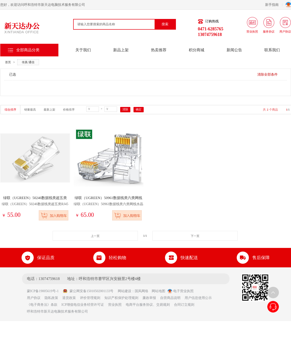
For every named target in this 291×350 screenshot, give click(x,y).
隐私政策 (51, 298)
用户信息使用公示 (198, 298)
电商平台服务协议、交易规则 (148, 304)
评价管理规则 (90, 298)
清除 (125, 109)
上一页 (95, 236)
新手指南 (273, 5)
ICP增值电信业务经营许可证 (83, 304)
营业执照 (115, 304)
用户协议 (33, 298)
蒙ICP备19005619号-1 (44, 291)
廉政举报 (149, 298)
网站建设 (124, 291)
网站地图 (158, 291)
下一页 (195, 236)
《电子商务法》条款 (42, 304)
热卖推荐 (158, 50)
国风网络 (141, 291)
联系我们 (272, 50)
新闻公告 (234, 50)
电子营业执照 (180, 291)
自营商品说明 (170, 298)
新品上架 (121, 50)
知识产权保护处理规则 (121, 298)
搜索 (165, 24)
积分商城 (196, 50)
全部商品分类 (27, 50)
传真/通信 (28, 62)
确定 (139, 109)
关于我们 (83, 50)
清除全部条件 (267, 74)
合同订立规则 (184, 304)
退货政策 (69, 298)
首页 (8, 62)
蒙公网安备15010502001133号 (88, 291)
